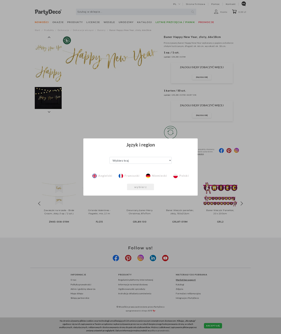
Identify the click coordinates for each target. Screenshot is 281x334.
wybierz (140, 187)
